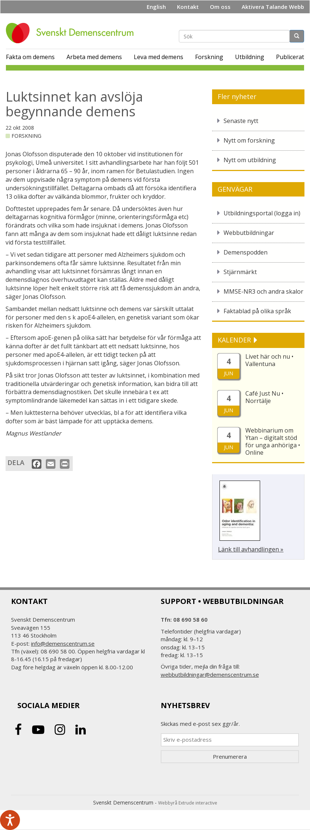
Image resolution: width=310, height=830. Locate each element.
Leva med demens (158, 57)
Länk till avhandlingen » (250, 549)
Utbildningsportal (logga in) (262, 213)
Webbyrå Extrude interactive (187, 803)
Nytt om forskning (249, 140)
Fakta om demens (30, 57)
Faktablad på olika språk (257, 311)
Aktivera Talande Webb (273, 6)
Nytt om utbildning (250, 160)
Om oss (220, 6)
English (156, 6)
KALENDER (235, 339)
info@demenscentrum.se (63, 643)
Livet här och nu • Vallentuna (269, 360)
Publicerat (290, 57)
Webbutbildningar (249, 233)
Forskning (209, 57)
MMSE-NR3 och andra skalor (263, 291)
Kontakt (188, 6)
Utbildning (249, 57)
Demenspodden (246, 252)
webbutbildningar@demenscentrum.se (210, 674)
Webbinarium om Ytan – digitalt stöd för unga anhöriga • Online (272, 441)
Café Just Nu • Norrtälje (264, 397)
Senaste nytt (241, 121)
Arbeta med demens (94, 57)
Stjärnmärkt (240, 272)
